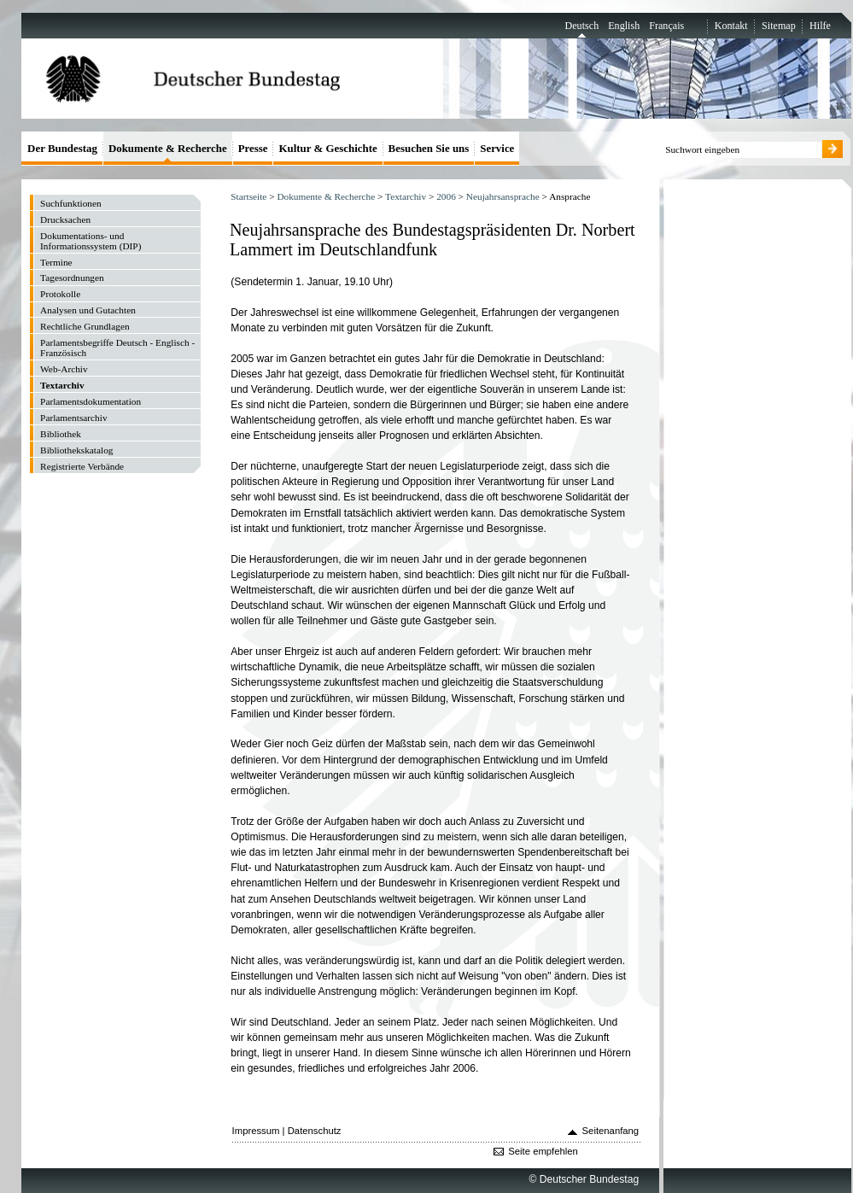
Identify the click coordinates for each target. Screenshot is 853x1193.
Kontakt (731, 26)
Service (497, 148)
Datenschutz (315, 1131)
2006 (446, 196)
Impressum (256, 1131)
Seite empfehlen (543, 1151)
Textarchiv (405, 196)
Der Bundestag (62, 148)
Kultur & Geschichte (327, 148)
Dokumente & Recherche (326, 196)
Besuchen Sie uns (429, 148)
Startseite (248, 196)
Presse (253, 148)
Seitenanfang (611, 1131)
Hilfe (820, 26)
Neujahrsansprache (503, 196)
